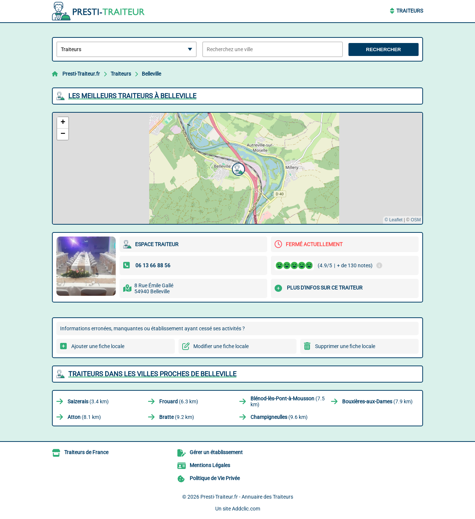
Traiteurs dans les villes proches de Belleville (152, 374)
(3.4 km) (88, 401)
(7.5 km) (287, 401)
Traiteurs (409, 11)
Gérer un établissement (216, 452)
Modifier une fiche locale (221, 346)
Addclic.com (246, 509)
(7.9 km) (377, 401)
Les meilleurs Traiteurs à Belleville (132, 96)
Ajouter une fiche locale (97, 346)
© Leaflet (393, 219)
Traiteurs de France (86, 452)
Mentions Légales (210, 465)
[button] (237, 168)
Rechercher (383, 49)
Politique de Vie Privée (215, 478)
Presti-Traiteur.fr (81, 74)
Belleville (151, 74)
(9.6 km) (279, 417)
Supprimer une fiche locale (345, 346)
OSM (416, 219)
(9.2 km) (176, 417)
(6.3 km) (178, 401)
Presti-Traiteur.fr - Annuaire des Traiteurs (246, 497)
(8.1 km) (84, 417)
